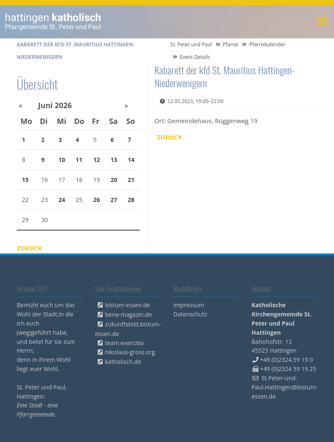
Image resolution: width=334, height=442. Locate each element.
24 (61, 200)
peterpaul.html (53, 22)
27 (114, 200)
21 (131, 180)
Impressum (188, 305)
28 (131, 200)
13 (114, 160)
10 (61, 160)
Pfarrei (231, 44)
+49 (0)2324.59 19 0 (286, 360)
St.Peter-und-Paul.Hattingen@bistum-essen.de (285, 387)
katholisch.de (123, 362)
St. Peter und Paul (191, 44)
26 (97, 200)
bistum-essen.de (127, 305)
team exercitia (124, 343)
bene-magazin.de (128, 314)
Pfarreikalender (267, 44)
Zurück (169, 137)
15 (25, 180)
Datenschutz (190, 314)
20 (114, 180)
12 (97, 160)
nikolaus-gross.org (130, 352)
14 (131, 160)
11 (79, 160)
